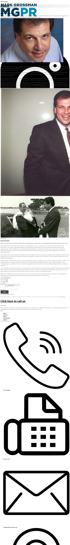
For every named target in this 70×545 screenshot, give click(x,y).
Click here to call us (13, 302)
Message (3, 290)
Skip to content (4, 1)
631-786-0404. (61, 297)
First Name (3, 280)
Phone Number (4, 284)
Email (2, 283)
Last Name (3, 281)
